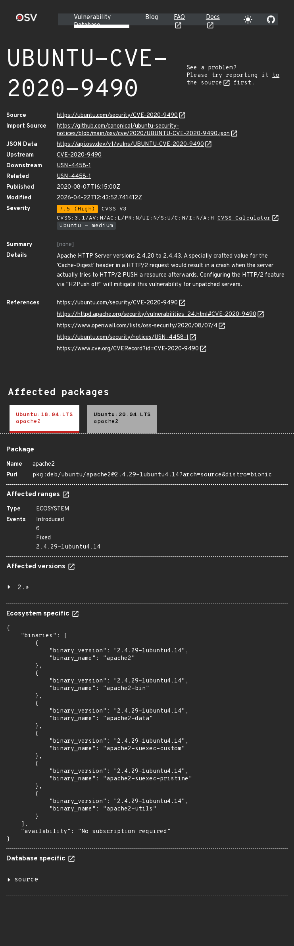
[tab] (44, 419)
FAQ (179, 17)
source (26, 880)
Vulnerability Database (92, 21)
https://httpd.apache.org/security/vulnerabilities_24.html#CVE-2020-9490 (156, 314)
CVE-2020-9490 (79, 155)
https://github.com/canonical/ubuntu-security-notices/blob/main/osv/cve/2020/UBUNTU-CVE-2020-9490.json (143, 130)
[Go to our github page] (271, 19)
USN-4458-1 (74, 166)
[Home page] (26, 20)
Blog (151, 17)
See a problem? (211, 68)
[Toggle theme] (248, 19)
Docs (213, 17)
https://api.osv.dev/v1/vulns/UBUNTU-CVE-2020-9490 (130, 144)
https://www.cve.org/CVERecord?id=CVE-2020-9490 (128, 349)
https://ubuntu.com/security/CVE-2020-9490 (117, 115)
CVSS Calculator (244, 218)
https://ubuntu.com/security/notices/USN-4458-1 (122, 337)
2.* (23, 588)
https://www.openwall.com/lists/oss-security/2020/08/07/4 (137, 326)
